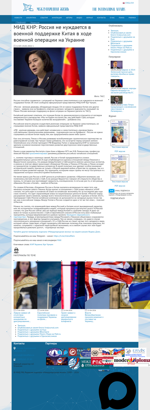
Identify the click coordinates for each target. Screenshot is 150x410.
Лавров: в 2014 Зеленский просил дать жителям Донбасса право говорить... (123, 72)
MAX (59, 240)
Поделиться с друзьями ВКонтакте (121, 42)
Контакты (19, 343)
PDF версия (120, 151)
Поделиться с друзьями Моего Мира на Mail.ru (121, 46)
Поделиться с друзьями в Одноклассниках (122, 50)
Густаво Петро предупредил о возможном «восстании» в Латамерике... (123, 107)
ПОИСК (121, 18)
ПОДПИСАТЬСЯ (117, 198)
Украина (38, 244)
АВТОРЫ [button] (69, 18)
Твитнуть (114, 30)
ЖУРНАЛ (89, 18)
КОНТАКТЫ (101, 18)
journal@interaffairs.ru (24, 355)
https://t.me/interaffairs (64, 236)
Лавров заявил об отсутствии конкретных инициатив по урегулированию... (22, 317)
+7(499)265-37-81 (24, 359)
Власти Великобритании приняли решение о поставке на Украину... (94, 317)
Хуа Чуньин (48, 244)
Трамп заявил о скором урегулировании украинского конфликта (68, 317)
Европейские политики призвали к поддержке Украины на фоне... (47, 315)
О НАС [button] (112, 18)
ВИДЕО (79, 18)
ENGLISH (128, 3)
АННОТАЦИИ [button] (57, 18)
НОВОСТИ (18, 18)
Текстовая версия (120, 147)
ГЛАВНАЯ (20, 22)
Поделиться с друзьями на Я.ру (123, 38)
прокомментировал (38, 153)
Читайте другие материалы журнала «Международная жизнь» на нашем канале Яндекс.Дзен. (57, 231)
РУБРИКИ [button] (132, 18)
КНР (32, 244)
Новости (35, 22)
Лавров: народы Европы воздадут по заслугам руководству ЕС (123, 90)
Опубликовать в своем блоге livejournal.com (121, 33)
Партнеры (51, 343)
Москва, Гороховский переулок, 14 (25, 349)
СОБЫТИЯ (44, 18)
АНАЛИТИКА (31, 18)
